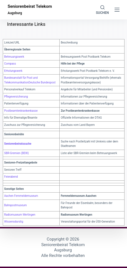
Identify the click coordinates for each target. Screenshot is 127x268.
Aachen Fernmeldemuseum (21, 195)
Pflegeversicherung (16, 96)
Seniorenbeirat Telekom (29, 6)
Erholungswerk (13, 70)
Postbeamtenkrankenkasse (21, 110)
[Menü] (117, 9)
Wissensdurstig (13, 221)
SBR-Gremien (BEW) (16, 153)
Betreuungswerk (14, 56)
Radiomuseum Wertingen (19, 214)
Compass (10, 63)
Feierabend (11, 176)
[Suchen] (102, 9)
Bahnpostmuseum (15, 205)
